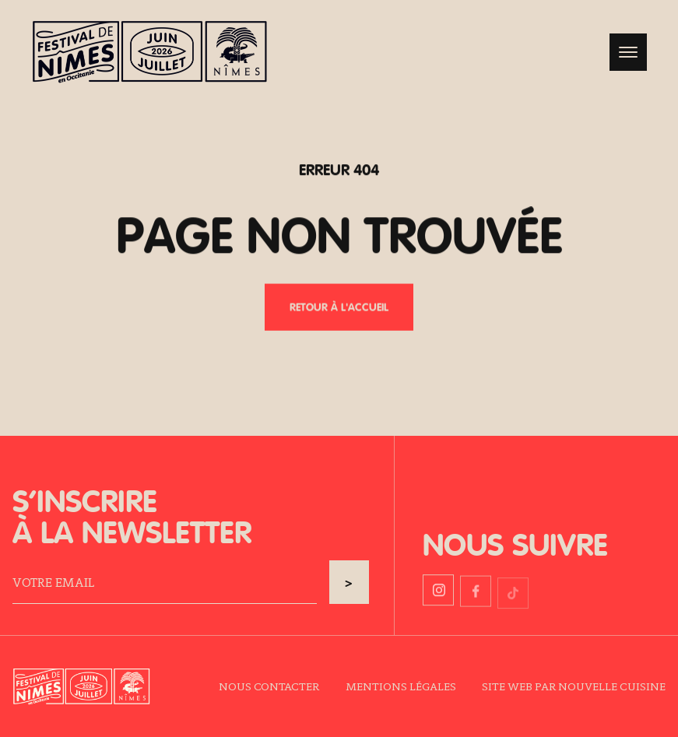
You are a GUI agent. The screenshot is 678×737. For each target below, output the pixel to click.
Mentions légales (401, 686)
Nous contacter (269, 686)
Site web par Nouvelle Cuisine (574, 686)
